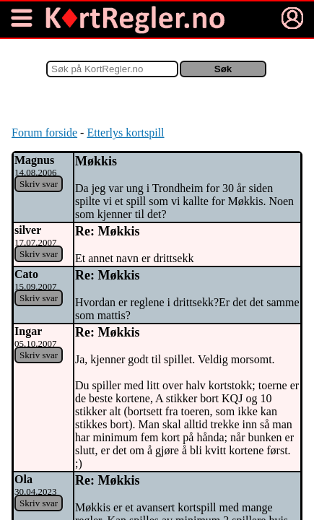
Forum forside (44, 132)
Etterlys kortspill (125, 132)
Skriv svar (38, 183)
